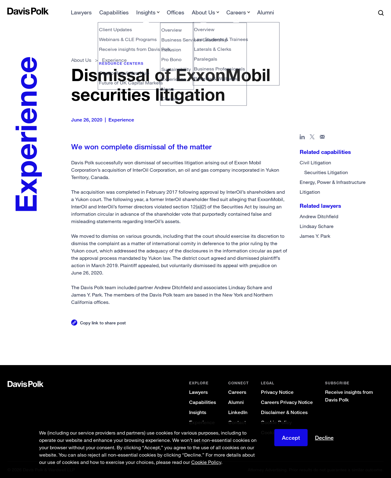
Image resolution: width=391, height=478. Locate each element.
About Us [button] (203, 12)
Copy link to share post (103, 322)
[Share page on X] (312, 138)
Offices (175, 12)
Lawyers (81, 12)
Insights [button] (145, 12)
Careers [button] (236, 12)
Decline (324, 437)
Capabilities (114, 12)
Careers (237, 392)
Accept (291, 437)
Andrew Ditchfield (319, 216)
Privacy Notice (277, 392)
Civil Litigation (315, 162)
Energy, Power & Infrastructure (333, 182)
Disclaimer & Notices (284, 412)
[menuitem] (81, 14)
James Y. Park (315, 236)
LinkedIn (237, 412)
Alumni (265, 12)
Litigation (310, 192)
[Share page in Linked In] (302, 138)
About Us (81, 60)
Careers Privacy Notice (287, 402)
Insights (197, 412)
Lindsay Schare (317, 226)
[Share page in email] (322, 138)
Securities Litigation (326, 172)
